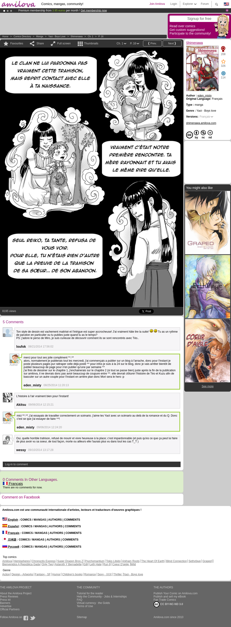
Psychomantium (94, 561)
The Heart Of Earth (152, 561)
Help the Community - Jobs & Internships (102, 596)
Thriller (117, 574)
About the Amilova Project (15, 593)
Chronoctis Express (43, 561)
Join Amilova (157, 3)
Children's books (72, 574)
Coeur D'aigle (121, 564)
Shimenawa (76, 36)
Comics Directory (22, 36)
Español (10, 526)
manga (39, 36)
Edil (85, 564)
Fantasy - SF (43, 574)
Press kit (5, 599)
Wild (133, 564)
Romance (90, 574)
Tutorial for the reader (90, 593)
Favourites (16, 43)
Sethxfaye (195, 561)
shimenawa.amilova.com (201, 123)
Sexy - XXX (105, 574)
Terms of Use (85, 606)
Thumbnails (91, 43)
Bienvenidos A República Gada (21, 564)
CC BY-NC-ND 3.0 (168, 604)
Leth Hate (96, 564)
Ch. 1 (90, 36)
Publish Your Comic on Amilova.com (176, 593)
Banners (5, 603)
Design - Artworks (22, 574)
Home (5, 36)
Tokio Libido (113, 561)
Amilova (7, 561)
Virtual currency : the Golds (93, 603)
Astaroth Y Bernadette (68, 564)
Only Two (47, 564)
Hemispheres (22, 561)
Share (40, 43)
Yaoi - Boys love (57, 36)
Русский (10, 546)
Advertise (5, 606)
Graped (207, 561)
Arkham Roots (131, 561)
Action (6, 574)
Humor (56, 574)
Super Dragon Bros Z (70, 561)
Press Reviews (9, 596)
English (10, 519)
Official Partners (9, 609)
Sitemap (82, 617)
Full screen (64, 43)
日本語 (9, 539)
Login (173, 3)
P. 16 (100, 36)
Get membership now (94, 10)
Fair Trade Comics (165, 599)
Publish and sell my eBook (170, 596)
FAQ (79, 599)
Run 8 (106, 564)
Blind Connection (176, 561)
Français (13, 484)
